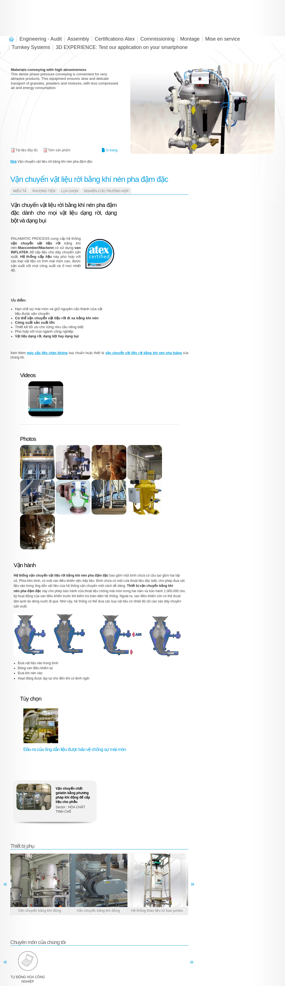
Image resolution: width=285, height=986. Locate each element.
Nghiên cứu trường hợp (106, 191)
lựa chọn (69, 191)
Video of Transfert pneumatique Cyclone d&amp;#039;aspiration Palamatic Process (149, 313)
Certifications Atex (115, 39)
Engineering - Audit (40, 39)
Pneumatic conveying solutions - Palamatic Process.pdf (24, 150)
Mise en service (222, 39)
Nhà (13, 162)
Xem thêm (55, 803)
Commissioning (157, 39)
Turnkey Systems (31, 47)
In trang (111, 150)
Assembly (78, 39)
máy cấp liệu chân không (47, 353)
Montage (190, 39)
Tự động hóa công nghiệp (28, 979)
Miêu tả (19, 191)
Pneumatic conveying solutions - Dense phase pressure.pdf (56, 150)
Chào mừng (13, 39)
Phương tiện (43, 191)
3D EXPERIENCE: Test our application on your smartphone (122, 47)
